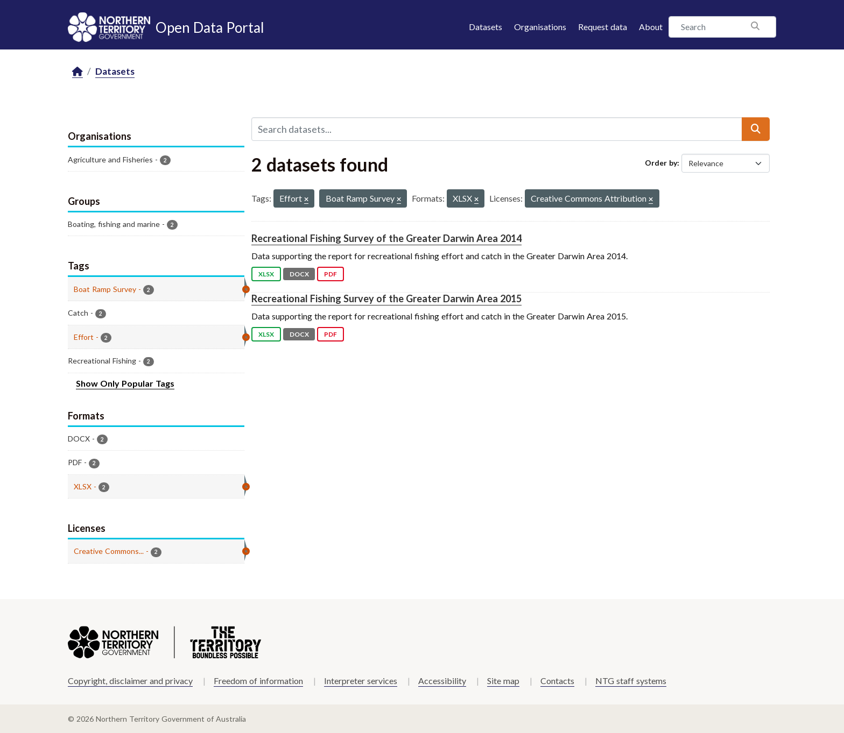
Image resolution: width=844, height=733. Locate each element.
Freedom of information (258, 680)
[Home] (77, 72)
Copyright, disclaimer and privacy (130, 680)
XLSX (266, 274)
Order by (661, 162)
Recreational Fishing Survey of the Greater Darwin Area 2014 (386, 238)
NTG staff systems (630, 680)
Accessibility (442, 680)
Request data (602, 27)
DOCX (299, 274)
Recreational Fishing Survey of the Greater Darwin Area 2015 (386, 298)
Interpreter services (360, 680)
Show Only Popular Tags (125, 383)
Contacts (557, 680)
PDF (330, 274)
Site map (503, 680)
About (651, 27)
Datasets (485, 27)
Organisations (540, 27)
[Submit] (756, 129)
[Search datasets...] (496, 129)
